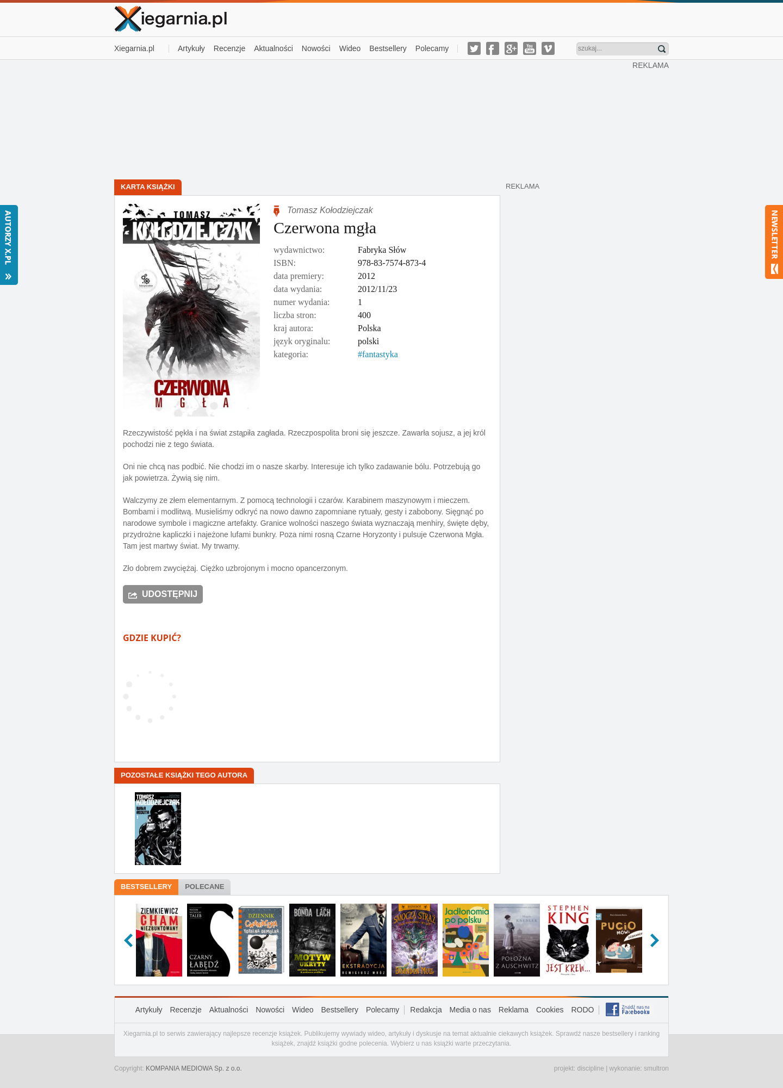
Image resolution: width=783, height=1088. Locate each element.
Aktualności (273, 48)
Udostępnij (169, 594)
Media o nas (470, 1009)
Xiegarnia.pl (134, 48)
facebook (492, 48)
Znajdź (662, 49)
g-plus (511, 48)
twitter (474, 48)
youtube (529, 48)
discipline (590, 1068)
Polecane (204, 886)
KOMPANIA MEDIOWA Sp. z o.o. (194, 1068)
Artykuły (191, 48)
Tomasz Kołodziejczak (330, 210)
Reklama (514, 1009)
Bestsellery (387, 48)
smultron (656, 1068)
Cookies (550, 1009)
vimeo (548, 48)
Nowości (316, 48)
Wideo (350, 48)
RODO (582, 1009)
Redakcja (426, 1009)
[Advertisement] (373, 118)
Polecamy (432, 48)
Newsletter (774, 242)
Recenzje (229, 48)
